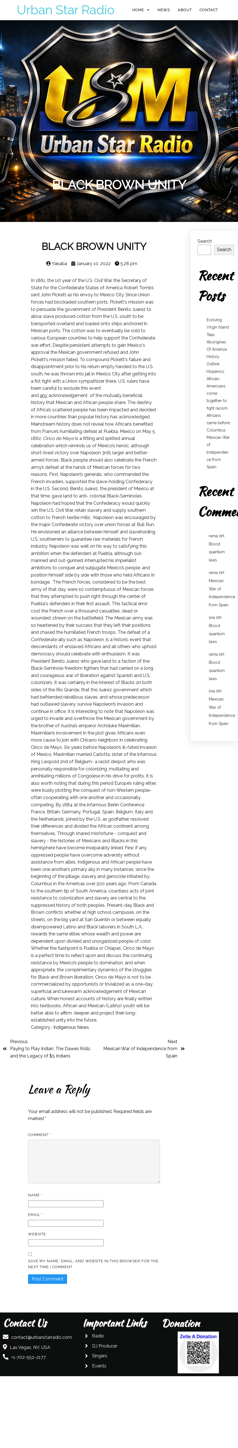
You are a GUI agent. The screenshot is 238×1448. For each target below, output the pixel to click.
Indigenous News (71, 1027)
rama (213, 536)
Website (37, 1234)
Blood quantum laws (217, 552)
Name (35, 1195)
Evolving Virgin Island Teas (218, 327)
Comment (39, 1135)
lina (212, 617)
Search (205, 241)
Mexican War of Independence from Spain (218, 452)
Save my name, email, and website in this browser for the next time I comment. (93, 1264)
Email (35, 1215)
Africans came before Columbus (218, 422)
